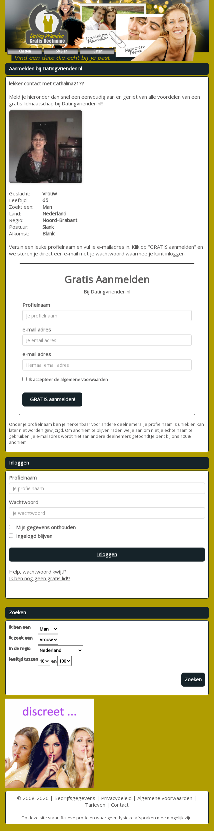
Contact (120, 804)
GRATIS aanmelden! (52, 399)
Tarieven (95, 804)
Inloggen (107, 554)
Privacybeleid (116, 798)
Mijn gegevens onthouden (44, 527)
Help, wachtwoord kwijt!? (38, 571)
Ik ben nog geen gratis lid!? (39, 578)
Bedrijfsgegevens (74, 798)
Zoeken (193, 679)
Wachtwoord (23, 502)
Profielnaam (36, 304)
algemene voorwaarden (84, 379)
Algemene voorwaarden (164, 798)
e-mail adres (36, 329)
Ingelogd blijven (32, 536)
